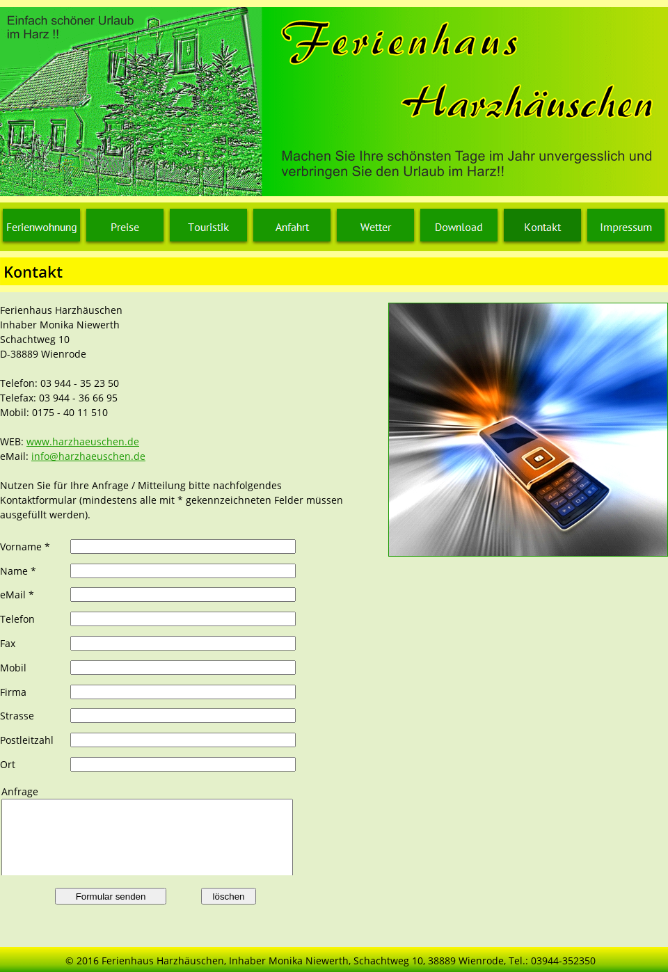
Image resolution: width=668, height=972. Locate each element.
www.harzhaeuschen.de (82, 441)
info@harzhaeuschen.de (88, 456)
